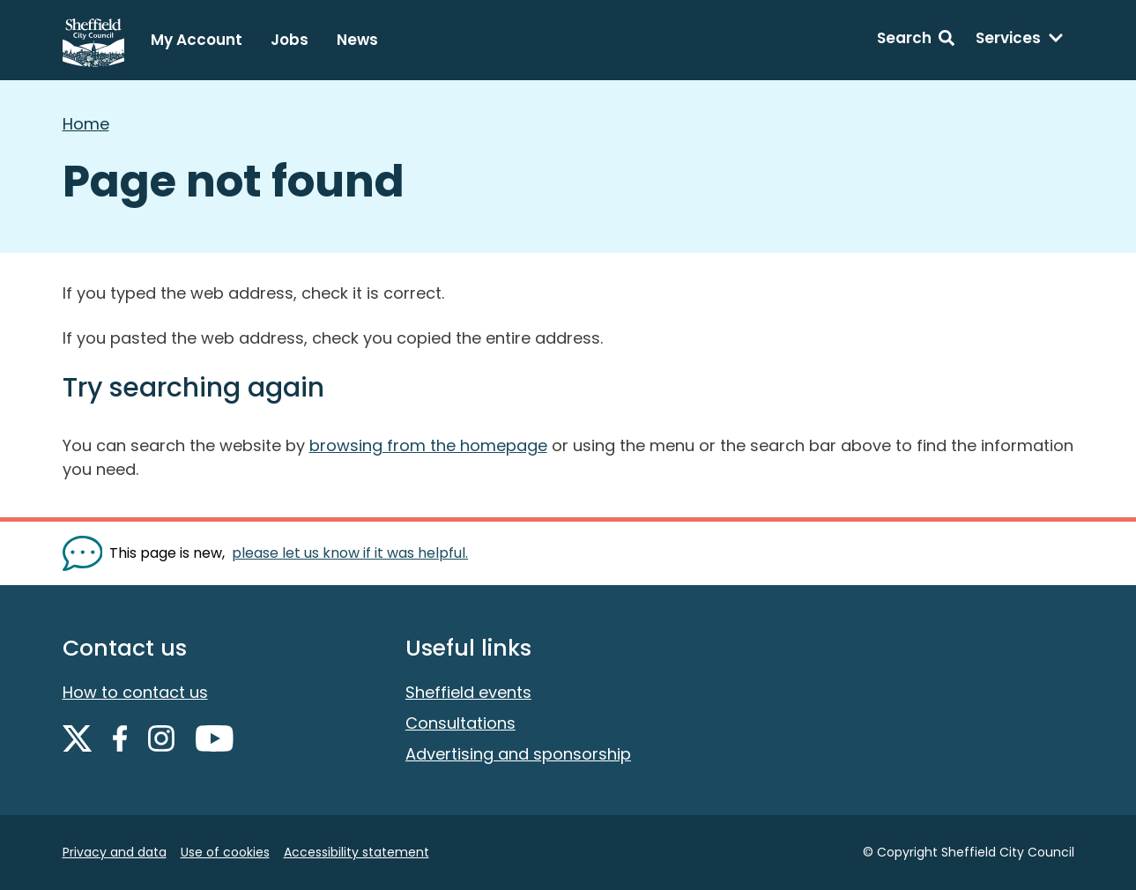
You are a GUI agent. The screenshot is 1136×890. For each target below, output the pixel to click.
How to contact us (135, 692)
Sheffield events (468, 692)
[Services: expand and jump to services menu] (1019, 40)
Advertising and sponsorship (518, 754)
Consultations (460, 723)
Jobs (289, 39)
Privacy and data (115, 852)
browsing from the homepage (428, 445)
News (357, 39)
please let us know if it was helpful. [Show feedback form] (350, 553)
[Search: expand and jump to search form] (915, 40)
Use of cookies (225, 852)
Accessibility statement (356, 852)
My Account (196, 39)
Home (86, 124)
